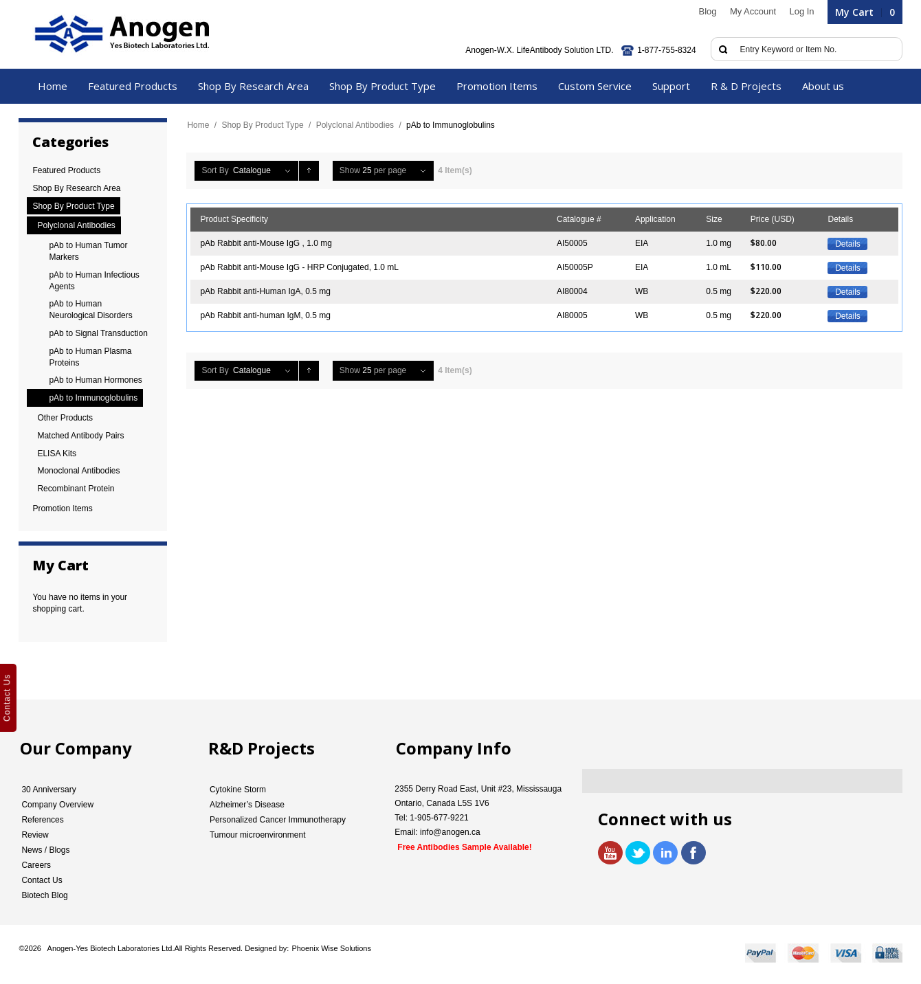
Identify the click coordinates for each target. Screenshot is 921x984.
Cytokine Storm (238, 789)
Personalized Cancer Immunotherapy (278, 820)
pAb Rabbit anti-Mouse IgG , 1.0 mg (265, 243)
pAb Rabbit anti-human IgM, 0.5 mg (265, 315)
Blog (708, 11)
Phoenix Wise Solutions (331, 948)
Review (34, 835)
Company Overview (57, 804)
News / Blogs (45, 850)
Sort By (214, 170)
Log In (801, 11)
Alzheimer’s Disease (247, 804)
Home (198, 125)
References (42, 820)
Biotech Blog (44, 895)
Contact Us (41, 880)
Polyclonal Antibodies (355, 125)
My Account (753, 11)
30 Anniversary (48, 789)
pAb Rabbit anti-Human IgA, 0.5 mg (265, 291)
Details (848, 244)
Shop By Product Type (262, 125)
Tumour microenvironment (258, 835)
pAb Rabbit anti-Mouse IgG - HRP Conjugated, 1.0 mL (299, 267)
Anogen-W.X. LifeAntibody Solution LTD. (539, 50)
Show (350, 170)
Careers (36, 865)
